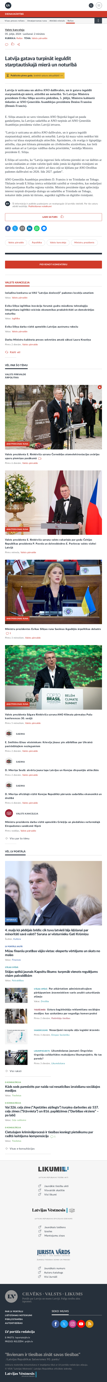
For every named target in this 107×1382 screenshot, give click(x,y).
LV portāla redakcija (20, 1331)
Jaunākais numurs (54, 1268)
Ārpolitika (37, 243)
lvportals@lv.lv (22, 1338)
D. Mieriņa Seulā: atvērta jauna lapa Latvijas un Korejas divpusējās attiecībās (52, 770)
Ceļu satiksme (19, 1120)
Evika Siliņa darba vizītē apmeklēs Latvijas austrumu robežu (41, 327)
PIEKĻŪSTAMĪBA (14, 1319)
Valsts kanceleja (15, 30)
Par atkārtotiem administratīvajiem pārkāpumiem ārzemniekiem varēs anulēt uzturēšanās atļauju (67, 993)
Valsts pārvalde (39, 38)
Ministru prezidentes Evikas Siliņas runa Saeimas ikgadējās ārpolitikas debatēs (53, 629)
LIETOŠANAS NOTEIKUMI (18, 1315)
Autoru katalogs (53, 1272)
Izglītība (16, 319)
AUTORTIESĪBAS (13, 1323)
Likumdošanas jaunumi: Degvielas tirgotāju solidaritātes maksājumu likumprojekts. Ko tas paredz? (68, 1055)
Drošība (45, 1001)
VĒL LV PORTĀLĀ (15, 851)
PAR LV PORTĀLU (14, 1312)
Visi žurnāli (50, 1277)
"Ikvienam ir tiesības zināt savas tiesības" (42, 1354)
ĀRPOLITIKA (12, 378)
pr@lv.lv (29, 1341)
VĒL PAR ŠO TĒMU (16, 365)
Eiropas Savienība (60, 1035)
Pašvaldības (18, 981)
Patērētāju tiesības (60, 1018)
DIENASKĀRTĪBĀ (14, 14)
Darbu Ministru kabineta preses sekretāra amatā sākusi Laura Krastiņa (48, 340)
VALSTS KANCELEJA (17, 282)
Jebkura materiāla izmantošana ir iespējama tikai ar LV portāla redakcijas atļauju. (46, 1365)
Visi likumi (50, 1194)
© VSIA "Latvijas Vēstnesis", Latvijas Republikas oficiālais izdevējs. (38, 1369)
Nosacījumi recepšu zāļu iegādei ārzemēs (74, 1030)
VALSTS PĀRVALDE (15, 374)
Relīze (19, 38)
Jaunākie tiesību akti (56, 1186)
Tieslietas (16, 1096)
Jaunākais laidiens (55, 1227)
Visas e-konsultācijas (22, 1148)
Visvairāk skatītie (54, 1190)
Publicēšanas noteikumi (40, 206)
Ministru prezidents (84, 243)
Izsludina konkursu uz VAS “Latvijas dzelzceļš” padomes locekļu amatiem (49, 293)
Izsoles (48, 1231)
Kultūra (17, 939)
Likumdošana (58, 1063)
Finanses (16, 960)
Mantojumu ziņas (54, 1235)
